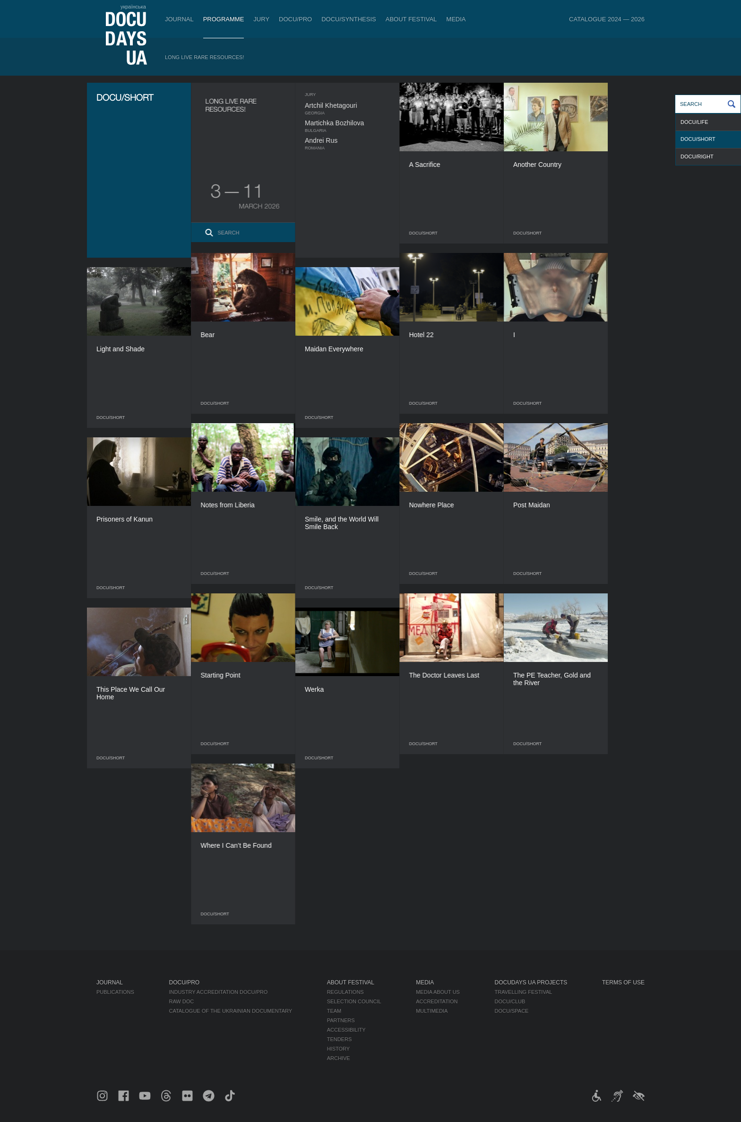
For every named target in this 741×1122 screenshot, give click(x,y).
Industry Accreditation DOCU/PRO (218, 992)
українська (133, 6)
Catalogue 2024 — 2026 (607, 19)
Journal (179, 19)
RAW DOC (181, 1001)
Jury (261, 19)
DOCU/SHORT (698, 139)
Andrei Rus (339, 140)
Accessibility (346, 1030)
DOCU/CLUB (510, 1001)
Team (334, 1011)
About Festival (411, 19)
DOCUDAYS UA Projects (531, 982)
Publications (115, 992)
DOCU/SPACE (512, 1011)
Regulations (345, 992)
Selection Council (354, 1001)
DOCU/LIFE (694, 122)
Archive (338, 1058)
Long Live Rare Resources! (204, 57)
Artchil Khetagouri (349, 105)
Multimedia (432, 1011)
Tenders (339, 1039)
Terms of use (623, 982)
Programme (223, 19)
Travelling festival (523, 992)
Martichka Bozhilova (352, 123)
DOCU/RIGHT (697, 156)
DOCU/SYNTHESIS (348, 19)
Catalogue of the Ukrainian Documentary (230, 1011)
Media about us (438, 992)
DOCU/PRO (295, 19)
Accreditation (436, 1001)
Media (455, 19)
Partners (341, 1020)
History (338, 1049)
